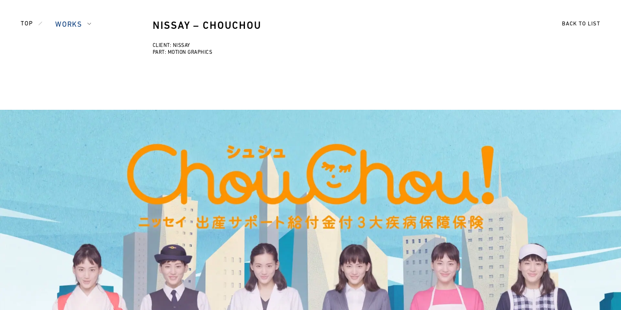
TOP (27, 24)
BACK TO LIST (581, 24)
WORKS (68, 24)
